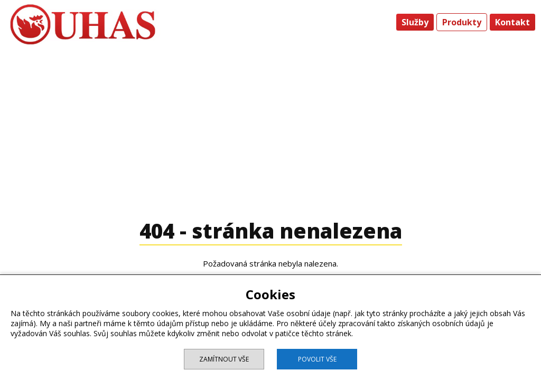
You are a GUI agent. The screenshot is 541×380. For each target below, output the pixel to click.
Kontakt (512, 22)
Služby (415, 22)
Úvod (377, 22)
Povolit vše (317, 359)
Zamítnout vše (224, 359)
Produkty (461, 22)
